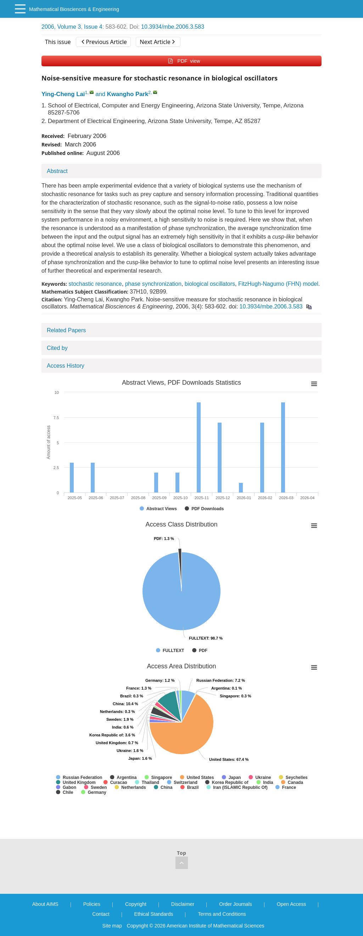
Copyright (135, 904)
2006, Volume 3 (61, 27)
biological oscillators (210, 284)
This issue (58, 42)
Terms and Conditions (222, 914)
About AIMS (45, 904)
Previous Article (104, 42)
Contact (100, 914)
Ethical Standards (153, 914)
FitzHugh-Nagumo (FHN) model (278, 284)
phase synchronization (153, 284)
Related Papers (66, 330)
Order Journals (235, 904)
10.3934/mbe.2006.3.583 (172, 27)
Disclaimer (182, 904)
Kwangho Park (128, 94)
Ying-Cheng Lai (63, 94)
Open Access (291, 904)
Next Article (157, 42)
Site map (112, 926)
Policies (91, 904)
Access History (65, 366)
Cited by (57, 348)
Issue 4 (93, 27)
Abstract (57, 171)
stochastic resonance (95, 284)
